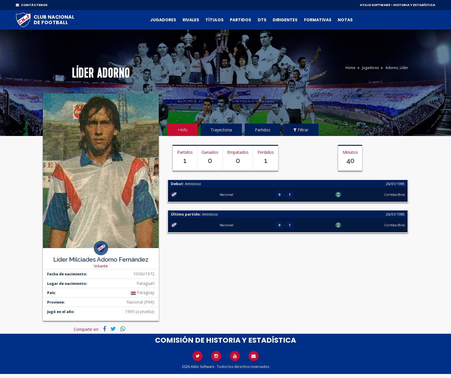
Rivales (191, 20)
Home (350, 67)
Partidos (240, 20)
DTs (262, 20)
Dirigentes (285, 20)
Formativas (317, 20)
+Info (182, 130)
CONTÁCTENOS (31, 5)
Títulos (214, 20)
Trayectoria (221, 130)
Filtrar (300, 130)
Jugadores (163, 20)
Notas (345, 20)
